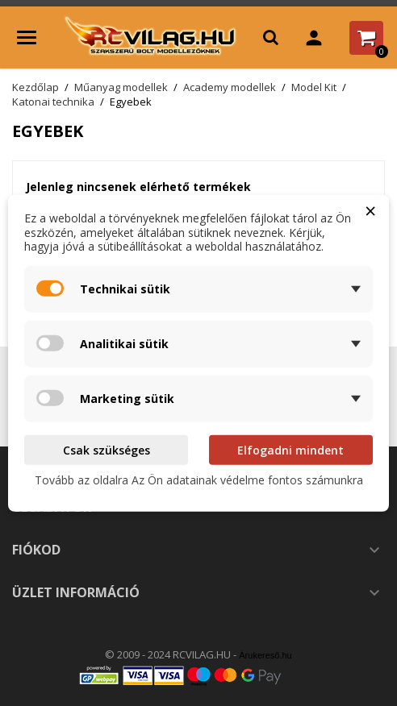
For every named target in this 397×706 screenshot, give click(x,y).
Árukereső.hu (265, 655)
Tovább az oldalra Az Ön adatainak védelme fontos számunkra (199, 480)
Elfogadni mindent (290, 449)
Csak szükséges (106, 449)
